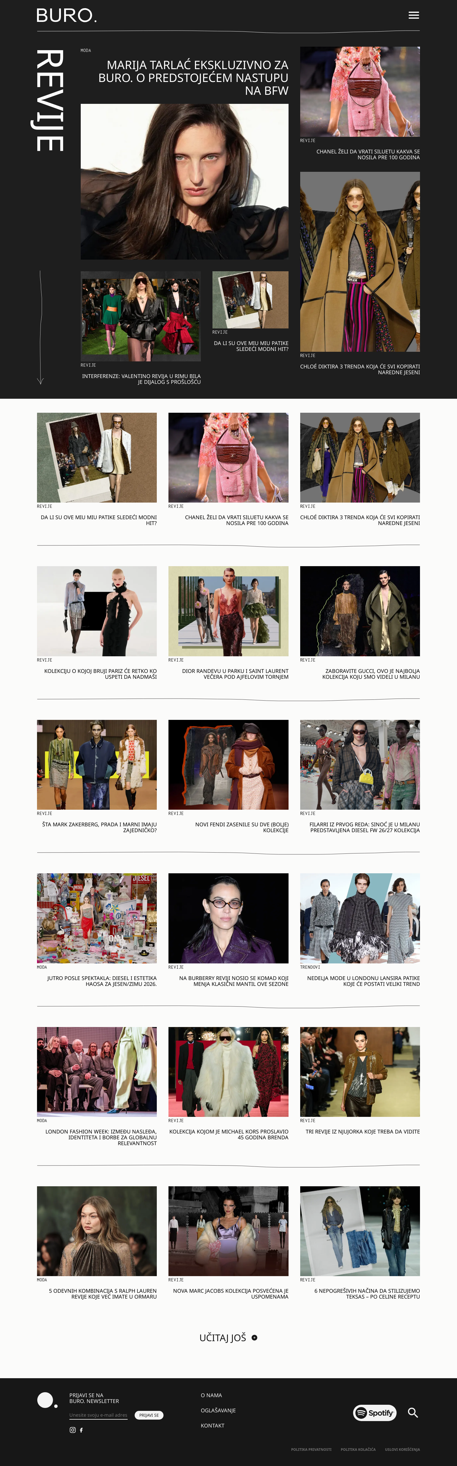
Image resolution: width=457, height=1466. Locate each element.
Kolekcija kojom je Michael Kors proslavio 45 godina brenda (229, 1134)
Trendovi (310, 967)
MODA (86, 50)
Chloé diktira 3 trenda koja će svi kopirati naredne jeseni (360, 369)
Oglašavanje (218, 1410)
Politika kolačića (358, 1449)
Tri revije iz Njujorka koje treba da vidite (363, 1131)
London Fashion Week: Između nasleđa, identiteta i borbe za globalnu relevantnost (101, 1137)
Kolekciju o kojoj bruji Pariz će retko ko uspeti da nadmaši (100, 673)
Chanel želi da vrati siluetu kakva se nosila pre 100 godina (368, 154)
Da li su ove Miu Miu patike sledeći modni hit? (251, 346)
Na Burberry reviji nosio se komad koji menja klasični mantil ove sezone (234, 981)
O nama (211, 1395)
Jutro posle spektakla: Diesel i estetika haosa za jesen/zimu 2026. (102, 981)
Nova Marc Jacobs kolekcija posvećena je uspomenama (231, 1293)
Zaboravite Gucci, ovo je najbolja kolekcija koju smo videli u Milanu (371, 673)
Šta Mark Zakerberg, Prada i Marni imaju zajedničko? (99, 827)
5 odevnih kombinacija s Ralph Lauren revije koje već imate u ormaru (103, 1293)
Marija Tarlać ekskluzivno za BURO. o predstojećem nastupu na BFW (193, 77)
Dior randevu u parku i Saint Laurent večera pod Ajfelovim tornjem (235, 673)
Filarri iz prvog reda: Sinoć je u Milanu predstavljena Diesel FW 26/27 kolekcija (365, 827)
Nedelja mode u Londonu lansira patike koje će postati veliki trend (363, 981)
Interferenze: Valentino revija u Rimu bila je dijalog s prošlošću (141, 378)
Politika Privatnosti (311, 1449)
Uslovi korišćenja (402, 1449)
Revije (88, 365)
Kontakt (212, 1425)
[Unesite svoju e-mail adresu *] (98, 1415)
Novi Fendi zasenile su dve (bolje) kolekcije (242, 827)
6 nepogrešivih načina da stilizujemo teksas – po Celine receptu (367, 1293)
